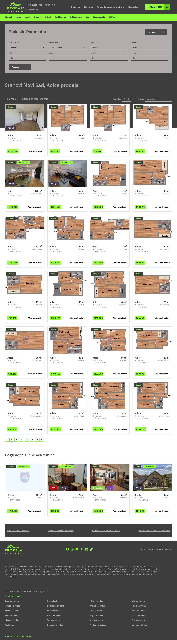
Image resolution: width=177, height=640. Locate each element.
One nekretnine (138, 619)
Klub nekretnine (12, 609)
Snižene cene (76, 17)
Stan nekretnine (12, 614)
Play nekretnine (96, 614)
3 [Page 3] (21, 438)
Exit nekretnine (53, 614)
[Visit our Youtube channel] (76, 548)
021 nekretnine (96, 600)
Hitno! (48, 17)
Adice (135, 46)
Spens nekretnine (97, 609)
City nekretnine (54, 600)
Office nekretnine (97, 605)
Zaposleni (133, 7)
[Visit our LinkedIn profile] (86, 548)
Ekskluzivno (60, 17)
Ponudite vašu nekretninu (111, 7)
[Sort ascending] (124, 98)
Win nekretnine (138, 609)
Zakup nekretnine (55, 624)
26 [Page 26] (37, 438)
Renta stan (9, 624)
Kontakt (88, 7)
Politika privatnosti (144, 548)
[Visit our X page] (81, 548)
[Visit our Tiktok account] (91, 548)
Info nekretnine (138, 600)
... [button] (24, 438)
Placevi (37, 17)
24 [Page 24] (27, 438)
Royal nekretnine (12, 605)
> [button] (41, 438)
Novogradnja (99, 17)
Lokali (27, 17)
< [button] (7, 438)
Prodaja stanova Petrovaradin (61, 529)
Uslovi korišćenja (163, 548)
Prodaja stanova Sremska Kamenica (154, 529)
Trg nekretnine (53, 619)
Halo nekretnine (139, 605)
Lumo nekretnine (139, 624)
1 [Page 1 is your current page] (11, 438)
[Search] (167, 7)
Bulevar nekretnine (55, 605)
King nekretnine (12, 619)
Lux (87, 17)
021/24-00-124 (32, 9)
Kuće (18, 17)
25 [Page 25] (32, 438)
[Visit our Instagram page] (72, 548)
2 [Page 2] (16, 438)
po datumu (152, 98)
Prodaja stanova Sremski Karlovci (106, 529)
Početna (75, 7)
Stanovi (8, 17)
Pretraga (19, 66)
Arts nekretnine (96, 619)
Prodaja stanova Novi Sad (18, 529)
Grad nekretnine (12, 600)
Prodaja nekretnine (97, 624)
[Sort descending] (128, 98)
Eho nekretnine (54, 609)
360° (112, 17)
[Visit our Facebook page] (67, 548)
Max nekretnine (139, 614)
